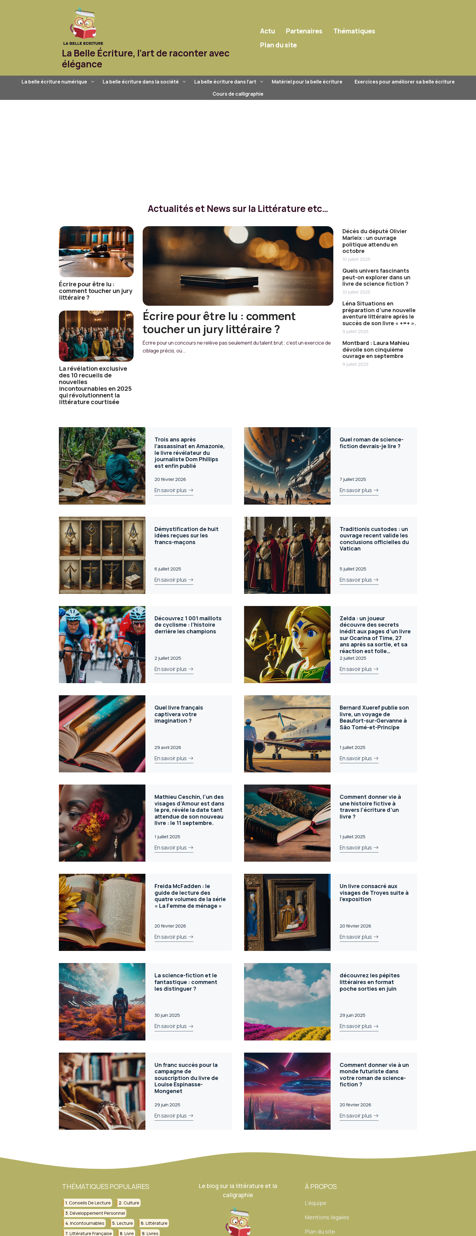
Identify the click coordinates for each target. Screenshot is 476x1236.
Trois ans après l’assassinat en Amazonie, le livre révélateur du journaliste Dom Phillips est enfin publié (190, 452)
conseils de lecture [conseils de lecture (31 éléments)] (90, 1203)
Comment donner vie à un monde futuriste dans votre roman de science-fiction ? (374, 1074)
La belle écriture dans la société (145, 82)
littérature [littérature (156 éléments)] (157, 1223)
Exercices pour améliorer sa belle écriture (405, 81)
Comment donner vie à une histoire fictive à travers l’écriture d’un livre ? (370, 806)
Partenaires (304, 31)
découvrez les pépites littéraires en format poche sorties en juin (370, 982)
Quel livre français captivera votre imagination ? (179, 714)
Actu (267, 31)
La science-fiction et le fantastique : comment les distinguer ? (186, 982)
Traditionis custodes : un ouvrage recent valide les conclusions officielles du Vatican (374, 538)
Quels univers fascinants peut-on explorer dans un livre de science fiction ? (376, 277)
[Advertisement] (238, 145)
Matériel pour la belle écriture (307, 81)
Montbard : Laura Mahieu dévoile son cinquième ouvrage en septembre (375, 349)
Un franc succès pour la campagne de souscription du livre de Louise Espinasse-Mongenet (186, 1078)
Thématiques (354, 31)
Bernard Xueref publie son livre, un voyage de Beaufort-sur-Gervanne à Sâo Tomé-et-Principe (374, 717)
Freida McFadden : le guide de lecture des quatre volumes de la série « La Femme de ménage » (190, 895)
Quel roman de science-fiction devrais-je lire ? (371, 443)
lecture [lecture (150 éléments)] (125, 1223)
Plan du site (278, 45)
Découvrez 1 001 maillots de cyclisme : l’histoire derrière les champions (188, 625)
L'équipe (315, 1203)
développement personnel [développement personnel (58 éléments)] (97, 1213)
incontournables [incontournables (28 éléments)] (87, 1223)
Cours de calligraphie (238, 93)
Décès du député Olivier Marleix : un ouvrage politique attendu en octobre (374, 240)
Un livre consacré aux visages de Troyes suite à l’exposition (374, 892)
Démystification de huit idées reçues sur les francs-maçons (187, 535)
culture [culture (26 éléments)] (131, 1203)
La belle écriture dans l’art (230, 82)
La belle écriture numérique (59, 82)
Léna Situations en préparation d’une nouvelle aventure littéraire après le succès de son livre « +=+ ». (379, 313)
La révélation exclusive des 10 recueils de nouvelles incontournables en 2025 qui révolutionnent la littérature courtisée (95, 385)
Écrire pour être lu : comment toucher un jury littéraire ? (95, 290)
